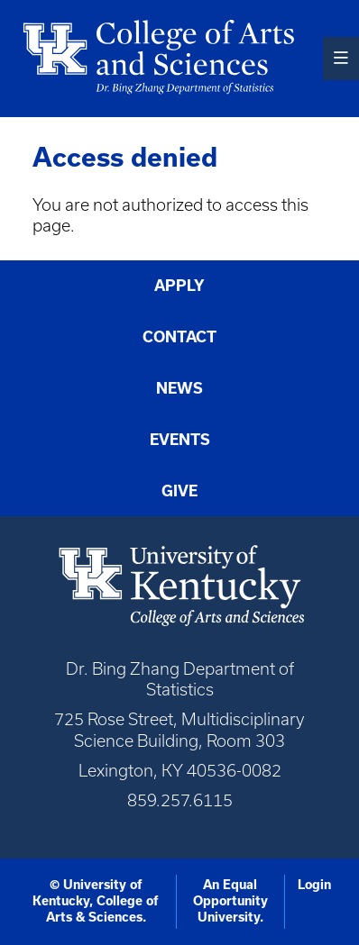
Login (314, 884)
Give (179, 491)
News (179, 388)
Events (180, 440)
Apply (179, 285)
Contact (179, 337)
